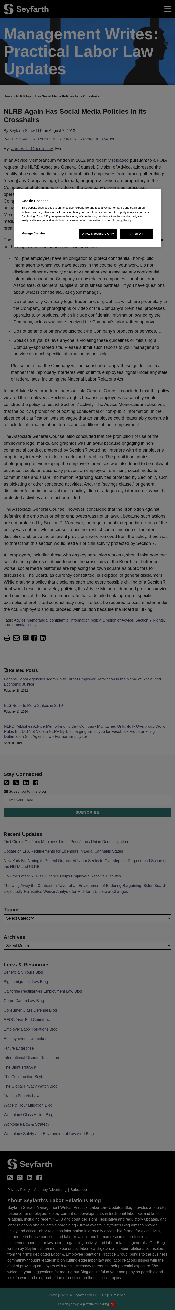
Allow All (136, 233)
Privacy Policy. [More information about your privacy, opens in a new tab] (122, 220)
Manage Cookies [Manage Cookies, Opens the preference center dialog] (34, 233)
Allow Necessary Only (98, 233)
